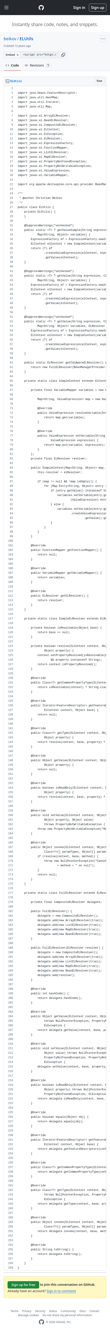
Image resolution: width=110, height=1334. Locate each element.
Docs (83, 1311)
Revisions (38, 65)
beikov (10, 38)
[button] (63, 55)
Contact (94, 1311)
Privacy (26, 1311)
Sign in (79, 7)
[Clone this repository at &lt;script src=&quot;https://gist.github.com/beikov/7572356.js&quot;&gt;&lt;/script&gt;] (39, 55)
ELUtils (26, 38)
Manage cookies (28, 1315)
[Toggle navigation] (6, 8)
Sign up (97, 7)
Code (12, 65)
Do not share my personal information (67, 1315)
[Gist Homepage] (41, 7)
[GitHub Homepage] (41, 1322)
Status (53, 1311)
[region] (55, 678)
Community (68, 1311)
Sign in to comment (61, 1291)
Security (40, 1311)
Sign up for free (23, 1285)
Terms (15, 1311)
